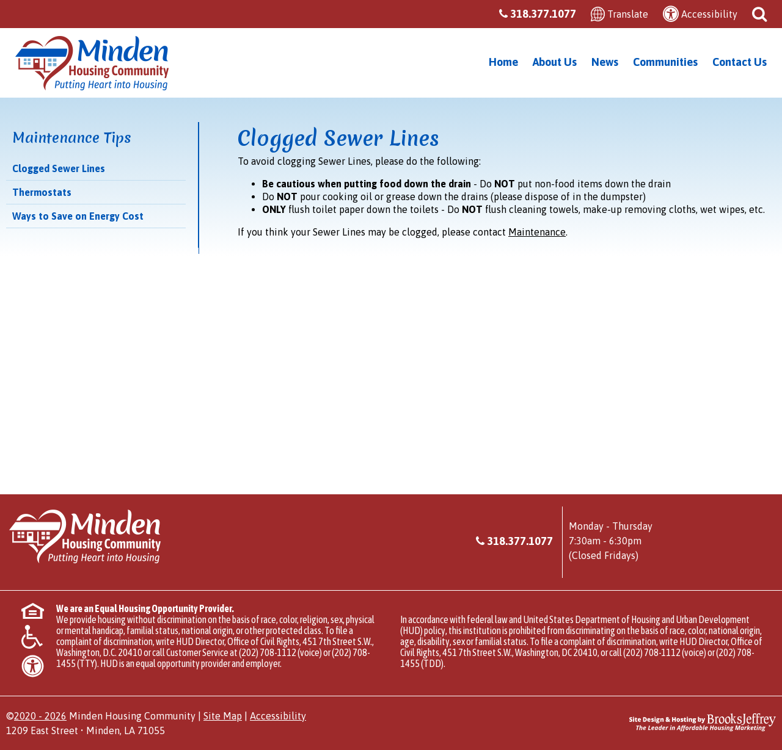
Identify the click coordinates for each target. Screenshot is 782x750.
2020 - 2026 (40, 715)
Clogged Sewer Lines (58, 168)
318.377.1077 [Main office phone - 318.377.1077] (520, 541)
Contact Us (739, 62)
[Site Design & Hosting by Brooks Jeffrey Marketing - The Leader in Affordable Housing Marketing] (702, 720)
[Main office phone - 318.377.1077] (543, 14)
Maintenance (537, 231)
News (604, 62)
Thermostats (41, 192)
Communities (665, 62)
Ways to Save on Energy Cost (78, 216)
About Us (555, 62)
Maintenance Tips (71, 138)
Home (503, 62)
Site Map (222, 715)
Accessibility (278, 715)
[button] (759, 12)
